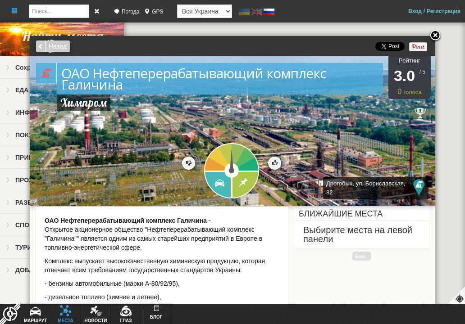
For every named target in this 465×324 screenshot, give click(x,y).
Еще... (362, 256)
